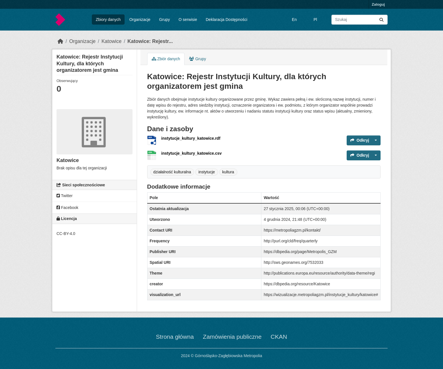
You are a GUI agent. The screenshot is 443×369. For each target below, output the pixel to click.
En (294, 19)
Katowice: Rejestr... (150, 41)
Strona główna (175, 336)
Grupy (164, 19)
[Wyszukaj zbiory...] (359, 20)
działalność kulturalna (172, 172)
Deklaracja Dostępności (226, 19)
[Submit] (381, 20)
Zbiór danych (166, 59)
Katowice (111, 41)
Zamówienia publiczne (232, 336)
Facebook (67, 207)
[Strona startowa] (60, 41)
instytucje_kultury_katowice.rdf (190, 138)
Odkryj (359, 140)
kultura (228, 172)
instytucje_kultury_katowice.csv (191, 153)
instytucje (206, 172)
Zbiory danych (108, 19)
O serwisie (188, 19)
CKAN (279, 336)
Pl (315, 19)
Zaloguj (378, 4)
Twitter (65, 195)
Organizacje (140, 19)
